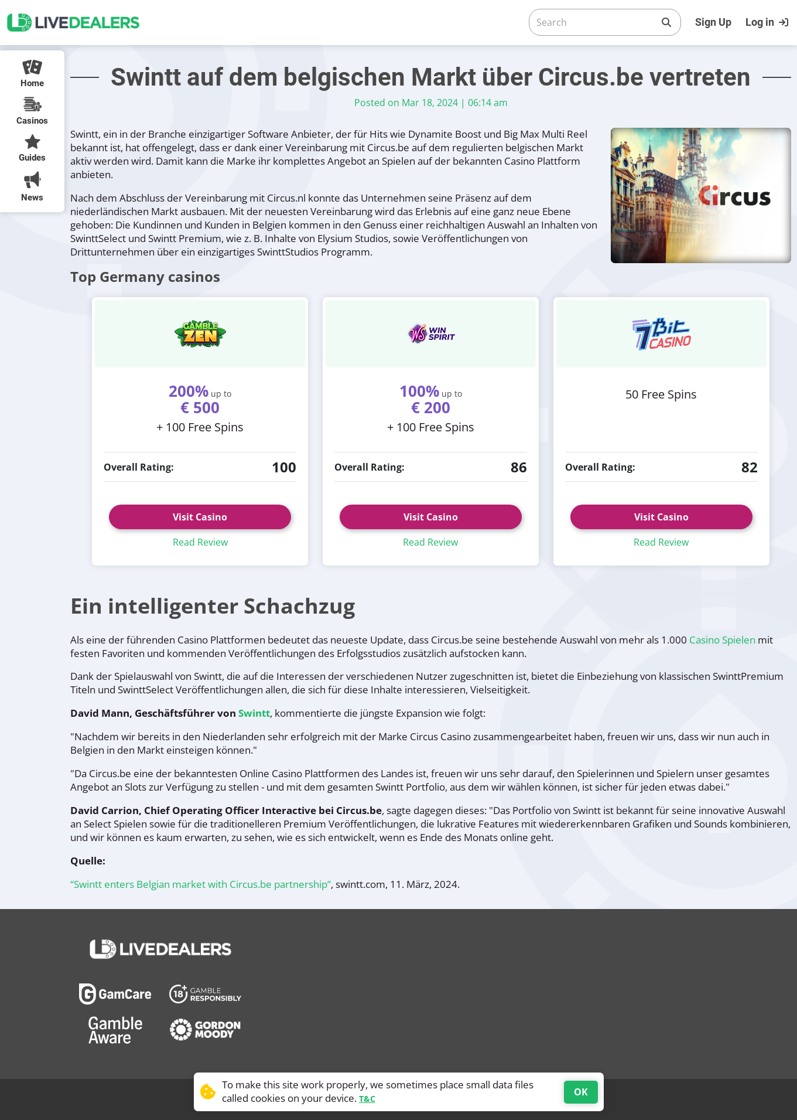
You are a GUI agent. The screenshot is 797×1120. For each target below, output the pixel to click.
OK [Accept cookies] (581, 1091)
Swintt (254, 713)
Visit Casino (200, 516)
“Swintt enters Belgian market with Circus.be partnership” (200, 884)
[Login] (768, 22)
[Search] (595, 22)
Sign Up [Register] (713, 22)
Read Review (200, 542)
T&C (367, 1098)
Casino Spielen (722, 639)
